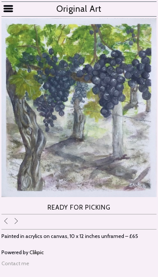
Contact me (15, 263)
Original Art (79, 9)
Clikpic (36, 252)
